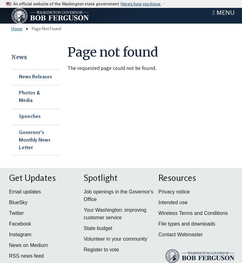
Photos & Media (29, 96)
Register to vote (101, 249)
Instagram (20, 234)
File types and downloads (187, 224)
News (19, 57)
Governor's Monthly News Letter (34, 139)
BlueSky (18, 202)
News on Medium (28, 245)
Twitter (16, 213)
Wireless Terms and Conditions (193, 213)
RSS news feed (26, 256)
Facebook (20, 224)
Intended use (173, 202)
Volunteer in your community (115, 239)
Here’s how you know (141, 4)
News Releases (35, 76)
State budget (98, 228)
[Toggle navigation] (223, 12)
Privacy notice (174, 191)
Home (16, 28)
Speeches (30, 116)
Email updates (25, 191)
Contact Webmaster (180, 234)
